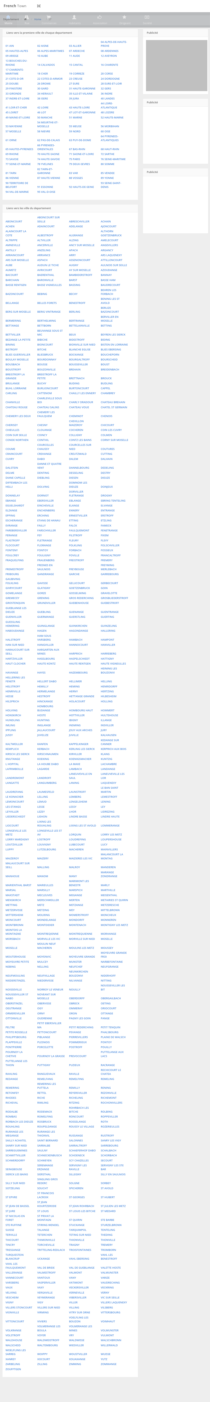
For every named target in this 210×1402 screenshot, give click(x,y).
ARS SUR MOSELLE (17, 272)
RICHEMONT (109, 1110)
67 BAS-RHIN (77, 161)
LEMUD (41, 814)
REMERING (12, 1100)
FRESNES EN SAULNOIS (45, 579)
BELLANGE (12, 315)
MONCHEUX (108, 927)
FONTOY (42, 562)
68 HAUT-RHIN (110, 161)
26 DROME (44, 96)
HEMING (74, 698)
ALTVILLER (44, 252)
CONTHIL (43, 452)
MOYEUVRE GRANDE (82, 969)
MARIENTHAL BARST (18, 897)
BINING (10, 357)
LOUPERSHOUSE (111, 851)
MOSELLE (107, 951)
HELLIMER (75, 694)
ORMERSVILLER (15, 1025)
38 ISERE (42, 111)
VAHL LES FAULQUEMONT (16, 1278)
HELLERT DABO (46, 694)
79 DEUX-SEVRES (79, 176)
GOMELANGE (14, 605)
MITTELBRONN (110, 922)
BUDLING (107, 395)
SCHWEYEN (44, 1172)
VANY (72, 1290)
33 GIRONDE (13, 106)
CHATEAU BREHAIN (113, 414)
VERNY (105, 1305)
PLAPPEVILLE (14, 1054)
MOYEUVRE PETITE (17, 974)
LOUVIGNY (44, 857)
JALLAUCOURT (46, 742)
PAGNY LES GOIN (80, 1030)
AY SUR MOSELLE (80, 282)
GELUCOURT (77, 595)
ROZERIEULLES (110, 1139)
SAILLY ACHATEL (16, 1152)
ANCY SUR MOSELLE (81, 257)
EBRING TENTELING (113, 513)
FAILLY (41, 538)
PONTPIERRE (14, 1059)
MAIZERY (42, 870)
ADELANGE (76, 238)
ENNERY (74, 523)
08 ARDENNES (110, 63)
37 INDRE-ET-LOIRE (17, 111)
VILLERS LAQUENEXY (114, 1315)
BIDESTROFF (76, 352)
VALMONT (75, 1285)
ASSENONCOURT (79, 272)
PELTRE (10, 1039)
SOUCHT (42, 1200)
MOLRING (43, 927)
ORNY (41, 1025)
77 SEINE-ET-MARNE (18, 176)
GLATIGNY (43, 600)
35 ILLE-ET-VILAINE (81, 106)
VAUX (9, 1300)
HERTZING (107, 703)
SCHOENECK (77, 1168)
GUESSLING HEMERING (13, 636)
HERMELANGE (46, 703)
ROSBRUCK (44, 1134)
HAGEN (41, 643)
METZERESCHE (110, 917)
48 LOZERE (107, 124)
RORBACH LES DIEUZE (19, 1134)
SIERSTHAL (44, 1186)
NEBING (11, 979)
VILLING (74, 1320)
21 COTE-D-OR (15, 91)
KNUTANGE (13, 771)
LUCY (104, 857)
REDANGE (12, 1091)
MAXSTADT (13, 907)
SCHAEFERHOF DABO (82, 1162)
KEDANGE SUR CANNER (110, 754)
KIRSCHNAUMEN (47, 766)
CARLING (11, 405)
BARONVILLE (45, 292)
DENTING (43, 485)
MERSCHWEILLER (48, 912)
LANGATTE (12, 795)
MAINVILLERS (109, 861)
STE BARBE (107, 1232)
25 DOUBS (12, 96)
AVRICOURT (44, 282)
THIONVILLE (76, 1252)
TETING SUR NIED (80, 1247)
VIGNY (9, 1315)
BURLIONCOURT (47, 400)
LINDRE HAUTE (110, 829)
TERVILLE (11, 1247)
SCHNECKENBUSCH (49, 1168)
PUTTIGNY (43, 1077)
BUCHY (41, 395)
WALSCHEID (13, 1357)
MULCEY (42, 974)
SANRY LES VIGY (111, 1152)
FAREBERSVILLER (16, 542)
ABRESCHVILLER (79, 233)
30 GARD (42, 101)
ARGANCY (107, 262)
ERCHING (43, 528)
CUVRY (10, 471)
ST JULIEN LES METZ (113, 1218)
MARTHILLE (108, 902)
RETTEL (41, 1105)
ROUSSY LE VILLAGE (81, 1139)
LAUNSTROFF (77, 804)
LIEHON (42, 829)
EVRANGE (12, 538)
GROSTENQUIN (15, 615)
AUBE (9, 277)
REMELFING (76, 1091)
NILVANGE (75, 993)
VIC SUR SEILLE (110, 1310)
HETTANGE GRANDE (81, 708)
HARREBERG (108, 666)
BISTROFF (12, 362)
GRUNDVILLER (46, 615)
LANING (74, 795)
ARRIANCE (43, 267)
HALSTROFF (13, 652)
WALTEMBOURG (47, 1357)
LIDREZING (108, 824)
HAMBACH (75, 652)
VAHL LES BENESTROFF (109, 1269)
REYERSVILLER (78, 1105)
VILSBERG (107, 1320)
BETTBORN (44, 338)
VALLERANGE (14, 1285)
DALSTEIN (12, 480)
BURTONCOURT (79, 400)
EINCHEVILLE (45, 518)
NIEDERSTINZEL (15, 993)
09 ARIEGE (12, 68)
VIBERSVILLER (77, 1310)
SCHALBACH (108, 1162)
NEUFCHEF (75, 979)
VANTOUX (43, 1290)
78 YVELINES (45, 176)
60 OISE (105, 143)
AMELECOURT (109, 252)
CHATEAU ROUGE (17, 419)
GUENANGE (76, 624)
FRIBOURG (12, 586)
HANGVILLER (45, 657)
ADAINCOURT (46, 238)
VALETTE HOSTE (111, 1280)
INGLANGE (44, 737)
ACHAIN (106, 233)
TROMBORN (108, 1262)
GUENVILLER (13, 629)
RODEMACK (44, 1124)
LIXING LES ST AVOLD (82, 838)
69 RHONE (12, 166)
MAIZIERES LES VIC (80, 870)
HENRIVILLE (13, 703)
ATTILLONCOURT (111, 272)
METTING (11, 917)
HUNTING (43, 732)
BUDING (74, 395)
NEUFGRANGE (110, 979)
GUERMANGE (45, 629)
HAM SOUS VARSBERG (44, 650)
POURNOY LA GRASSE (51, 1068)
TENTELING (108, 1242)
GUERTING (107, 629)
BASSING (74, 297)
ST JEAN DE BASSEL (17, 1218)
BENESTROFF (77, 315)
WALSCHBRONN (111, 1352)
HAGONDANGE (78, 643)
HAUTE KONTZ (46, 676)
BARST (73, 292)
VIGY (40, 1315)
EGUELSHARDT (15, 518)
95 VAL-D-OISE (46, 204)
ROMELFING (45, 1129)
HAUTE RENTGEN (80, 676)
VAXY (40, 1300)
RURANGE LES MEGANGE (14, 1146)
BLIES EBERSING (111, 362)
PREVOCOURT (77, 1068)
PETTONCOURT (46, 1044)
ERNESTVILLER (78, 528)
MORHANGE (108, 946)
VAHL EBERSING (79, 1271)
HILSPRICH (12, 713)
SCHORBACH (109, 1168)
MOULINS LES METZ (81, 960)
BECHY (73, 306)
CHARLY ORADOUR (81, 414)
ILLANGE (106, 732)
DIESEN (73, 490)
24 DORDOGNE (110, 91)
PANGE (105, 1030)
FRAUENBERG (45, 572)
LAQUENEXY (108, 795)
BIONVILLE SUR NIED (82, 357)
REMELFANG (45, 1091)
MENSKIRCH (13, 912)
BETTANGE (12, 338)
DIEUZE (105, 490)
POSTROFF (75, 1059)
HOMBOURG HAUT (81, 722)
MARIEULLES (45, 897)
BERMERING (13, 333)
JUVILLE (74, 747)
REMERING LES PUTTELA (46, 1098)
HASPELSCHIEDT (79, 671)
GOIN (104, 600)
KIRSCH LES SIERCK (17, 766)
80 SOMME (108, 176)
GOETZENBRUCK (79, 600)
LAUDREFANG (14, 804)
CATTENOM (44, 405)
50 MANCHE (44, 130)
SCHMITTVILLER (16, 1168)
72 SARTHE (108, 166)
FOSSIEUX (107, 562)
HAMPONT (107, 652)
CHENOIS (106, 428)
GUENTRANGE (110, 624)
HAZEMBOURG (78, 685)
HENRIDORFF (109, 698)
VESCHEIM (12, 1310)
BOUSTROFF (13, 382)
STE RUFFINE (13, 1237)
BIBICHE (42, 352)
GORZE (41, 605)
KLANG (105, 766)
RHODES (11, 1110)
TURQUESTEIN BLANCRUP (15, 1269)
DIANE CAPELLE (15, 490)
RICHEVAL (12, 1115)
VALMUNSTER (109, 1285)
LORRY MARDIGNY (17, 851)
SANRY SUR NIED (16, 1158)
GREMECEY (12, 610)
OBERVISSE (44, 1015)
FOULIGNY (44, 567)
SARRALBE (43, 1158)
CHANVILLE (13, 414)
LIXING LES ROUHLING (44, 836)
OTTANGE (107, 1025)
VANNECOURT (15, 1290)
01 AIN (10, 58)
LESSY (72, 819)
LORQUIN (75, 847)
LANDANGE (108, 781)
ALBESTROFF (45, 247)
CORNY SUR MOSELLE (114, 452)
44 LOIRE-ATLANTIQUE (109, 118)
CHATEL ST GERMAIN (114, 419)
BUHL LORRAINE (16, 400)
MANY (73, 888)
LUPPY (10, 861)
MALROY (74, 879)
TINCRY (10, 1257)
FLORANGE (44, 557)
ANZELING (43, 262)
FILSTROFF (75, 547)
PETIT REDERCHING (81, 1039)
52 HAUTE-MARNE (112, 130)
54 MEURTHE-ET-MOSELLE (47, 136)
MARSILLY (43, 902)
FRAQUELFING (15, 572)
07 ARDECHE (77, 63)
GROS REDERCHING (81, 610)
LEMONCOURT (15, 814)
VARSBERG (12, 1295)
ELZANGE (11, 523)
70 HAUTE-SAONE (48, 166)
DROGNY (106, 508)
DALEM (73, 471)
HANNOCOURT (78, 657)
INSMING (75, 737)
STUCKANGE (76, 1237)
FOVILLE (74, 567)
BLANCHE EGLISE (79, 362)
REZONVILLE (109, 1105)
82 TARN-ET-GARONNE (45, 183)
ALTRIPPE (12, 252)
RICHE (41, 1110)
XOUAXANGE (77, 1371)
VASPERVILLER (46, 1295)
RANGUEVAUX (46, 1086)
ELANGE (74, 518)
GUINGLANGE (46, 638)
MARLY (105, 897)
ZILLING (42, 1376)
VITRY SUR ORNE (79, 1324)
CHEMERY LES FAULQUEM (46, 426)
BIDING (105, 352)
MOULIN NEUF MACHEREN (46, 958)
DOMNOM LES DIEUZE (78, 497)
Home (38, 31)
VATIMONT (76, 1295)
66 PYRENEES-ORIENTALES (46, 159)
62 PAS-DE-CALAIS (48, 152)
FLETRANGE (44, 552)
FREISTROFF (76, 572)
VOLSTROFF (13, 1347)
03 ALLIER (75, 58)
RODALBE (12, 1124)
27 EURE (74, 96)
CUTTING (106, 466)
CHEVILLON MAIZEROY (76, 435)
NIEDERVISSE (45, 993)
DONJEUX (107, 499)
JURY (104, 742)
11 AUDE (74, 68)
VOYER (41, 1347)
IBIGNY (73, 732)
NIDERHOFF (108, 988)
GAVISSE (42, 595)
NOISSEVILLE (14, 1002)
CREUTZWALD (77, 466)
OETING (106, 1015)
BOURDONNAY (46, 372)
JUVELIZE (42, 747)
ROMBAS (11, 1129)
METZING (43, 922)
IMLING (10, 737)
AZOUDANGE (109, 282)
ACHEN (10, 238)
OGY (40, 1020)
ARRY (72, 267)
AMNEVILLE (13, 257)
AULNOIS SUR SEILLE (114, 277)
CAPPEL (105, 400)
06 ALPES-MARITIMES (50, 63)
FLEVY (104, 552)
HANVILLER (108, 657)
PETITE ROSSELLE (16, 1044)
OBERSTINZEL (14, 1015)
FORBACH (75, 562)
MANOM (42, 888)
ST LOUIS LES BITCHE (82, 1223)
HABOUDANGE (15, 643)
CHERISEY (12, 437)
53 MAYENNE (14, 138)
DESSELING (76, 485)
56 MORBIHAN (110, 138)
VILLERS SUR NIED (48, 1320)
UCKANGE (43, 1271)
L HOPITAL (12, 776)
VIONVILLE (12, 1324)
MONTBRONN (14, 937)
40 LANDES (108, 111)
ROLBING (107, 1124)
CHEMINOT (76, 428)
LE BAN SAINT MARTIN (109, 802)
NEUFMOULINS (15, 988)
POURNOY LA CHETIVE (14, 1066)
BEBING (42, 306)
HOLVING (12, 722)
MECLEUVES (44, 907)
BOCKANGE (76, 367)
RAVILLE (74, 1086)
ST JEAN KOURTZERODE (46, 1216)
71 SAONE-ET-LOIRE (81, 166)
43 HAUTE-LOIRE (79, 120)
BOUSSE (42, 377)
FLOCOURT (12, 557)
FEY (39, 547)
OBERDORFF (76, 1011)
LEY (103, 819)
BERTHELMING (46, 333)
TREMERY (107, 1257)
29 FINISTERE (14, 101)
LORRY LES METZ (111, 847)
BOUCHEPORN (110, 367)
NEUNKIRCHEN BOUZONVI (78, 986)
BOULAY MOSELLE (17, 372)
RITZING (74, 1115)
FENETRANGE (109, 542)
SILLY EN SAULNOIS (113, 1186)
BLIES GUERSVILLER (18, 367)
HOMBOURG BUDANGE (45, 720)
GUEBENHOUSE (79, 615)
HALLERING (108, 643)
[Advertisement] (176, 77)
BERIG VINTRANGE (49, 324)
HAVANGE (12, 685)
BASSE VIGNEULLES (49, 297)
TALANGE (43, 1242)
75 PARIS (74, 171)
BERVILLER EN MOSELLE (110, 331)
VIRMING (43, 1324)
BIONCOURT (45, 357)
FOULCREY (12, 567)
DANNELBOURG (79, 480)
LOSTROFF (43, 851)
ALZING (74, 252)
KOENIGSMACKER (80, 771)
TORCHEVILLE (46, 1257)
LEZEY (41, 824)
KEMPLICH (12, 761)
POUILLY (106, 1059)
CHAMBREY (108, 405)
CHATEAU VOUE (79, 419)
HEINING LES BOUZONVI (109, 683)
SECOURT (107, 1172)
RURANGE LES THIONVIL (46, 1146)
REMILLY (74, 1100)
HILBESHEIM (109, 708)
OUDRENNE (44, 1030)
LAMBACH (75, 781)
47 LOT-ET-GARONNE (82, 124)
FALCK (73, 538)
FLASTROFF (13, 552)
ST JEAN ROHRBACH (81, 1218)
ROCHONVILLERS (111, 1115)
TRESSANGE (13, 1262)
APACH (73, 262)
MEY (71, 922)
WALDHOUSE (14, 1352)
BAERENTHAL (45, 287)
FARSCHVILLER (46, 542)
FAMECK (106, 538)
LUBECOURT (76, 857)
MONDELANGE (46, 932)
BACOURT (12, 287)
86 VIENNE (12, 190)
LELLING (42, 809)
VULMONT (107, 1347)
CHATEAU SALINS (48, 419)
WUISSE (105, 1366)
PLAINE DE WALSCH (113, 1049)
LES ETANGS (13, 819)
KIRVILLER (75, 766)
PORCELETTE (45, 1059)
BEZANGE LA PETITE (18, 352)
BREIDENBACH (110, 382)
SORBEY (106, 1195)
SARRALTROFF (78, 1158)
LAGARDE (43, 781)
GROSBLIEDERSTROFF (114, 610)
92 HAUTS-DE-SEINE (81, 199)
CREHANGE (44, 466)
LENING (106, 814)
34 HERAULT (45, 106)
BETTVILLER (13, 347)
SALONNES (76, 1152)
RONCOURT (76, 1129)
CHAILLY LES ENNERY (82, 405)
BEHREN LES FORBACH (108, 304)
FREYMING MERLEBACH (109, 579)
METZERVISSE (14, 922)
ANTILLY (11, 262)
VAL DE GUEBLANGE (81, 1280)
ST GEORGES (77, 1209)
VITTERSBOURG (110, 1324)
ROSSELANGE (77, 1134)
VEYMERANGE (46, 1310)
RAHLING (11, 1086)
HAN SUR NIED (15, 657)
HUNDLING (13, 732)
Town (15, 5)
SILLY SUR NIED (15, 1195)
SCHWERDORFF (15, 1172)
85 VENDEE (108, 185)
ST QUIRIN (75, 1232)
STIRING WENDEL (48, 1237)
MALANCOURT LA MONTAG (112, 868)
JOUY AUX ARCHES (80, 742)
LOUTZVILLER (14, 857)
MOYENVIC (44, 969)
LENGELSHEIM (78, 814)
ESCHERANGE (14, 532)
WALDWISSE (76, 1352)
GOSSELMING (77, 605)
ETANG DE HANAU (48, 532)
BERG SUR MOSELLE (18, 324)
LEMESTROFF (109, 809)
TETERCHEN (44, 1247)
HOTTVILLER (76, 727)
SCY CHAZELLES (79, 1172)
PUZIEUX (74, 1077)
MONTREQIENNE (47, 946)
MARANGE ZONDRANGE (109, 886)
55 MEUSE (75, 138)
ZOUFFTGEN (13, 1381)
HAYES (41, 685)
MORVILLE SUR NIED (82, 951)
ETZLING (106, 532)
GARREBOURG (110, 586)
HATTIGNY (107, 671)
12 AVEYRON (109, 68)
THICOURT (12, 1252)
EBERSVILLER (45, 513)
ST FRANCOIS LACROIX (45, 1207)
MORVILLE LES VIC (48, 951)
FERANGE (11, 547)
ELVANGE (107, 518)
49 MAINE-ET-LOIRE (18, 130)
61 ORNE (11, 152)
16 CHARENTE (109, 77)
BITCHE (41, 362)
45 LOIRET (12, 124)
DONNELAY (13, 508)
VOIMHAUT (108, 1333)
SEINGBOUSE (14, 1181)
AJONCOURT (109, 238)
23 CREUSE (75, 91)
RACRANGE (108, 1077)
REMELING (107, 1091)
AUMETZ (11, 282)
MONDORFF (76, 932)
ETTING (73, 532)
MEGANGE (75, 907)
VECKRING (107, 1300)
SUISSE (10, 1242)
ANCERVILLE (45, 257)
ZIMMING (75, 1376)
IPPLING (11, 742)
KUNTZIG (106, 771)
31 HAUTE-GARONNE (82, 101)
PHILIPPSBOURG (16, 1049)
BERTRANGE (76, 333)
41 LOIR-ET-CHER (16, 120)
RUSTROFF (107, 1148)
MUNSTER (75, 974)
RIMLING (42, 1115)
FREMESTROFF (15, 581)
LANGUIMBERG (46, 795)
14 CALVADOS (46, 77)
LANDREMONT (15, 790)
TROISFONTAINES (80, 1262)
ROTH (104, 1134)
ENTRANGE (108, 523)
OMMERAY (75, 1020)
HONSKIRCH (13, 727)
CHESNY (42, 437)
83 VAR (73, 185)
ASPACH (42, 272)
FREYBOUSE (76, 581)
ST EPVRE (11, 1209)
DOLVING (43, 499)
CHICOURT (107, 437)
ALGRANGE (76, 247)
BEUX (72, 347)
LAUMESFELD (45, 804)
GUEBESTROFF (110, 615)
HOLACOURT (77, 713)
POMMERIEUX (78, 1054)
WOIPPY (42, 1366)
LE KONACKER (14, 809)
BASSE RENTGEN (16, 297)
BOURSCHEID (109, 372)
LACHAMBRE (109, 776)
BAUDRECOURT (110, 297)
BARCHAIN (12, 292)
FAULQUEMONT (79, 542)
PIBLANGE (43, 1049)
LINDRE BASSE (78, 829)
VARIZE (105, 1290)
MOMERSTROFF (79, 927)
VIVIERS (42, 1333)
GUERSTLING (77, 629)
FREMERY (107, 572)
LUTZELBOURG (46, 861)
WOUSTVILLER (78, 1366)
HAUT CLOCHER (16, 676)
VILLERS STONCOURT (19, 1320)
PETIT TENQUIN (110, 1039)
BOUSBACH (13, 377)
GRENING (43, 610)
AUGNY (73, 277)
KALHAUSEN (109, 747)
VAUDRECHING (110, 1295)
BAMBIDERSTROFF (80, 287)
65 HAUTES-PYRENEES (19, 161)
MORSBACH (13, 951)
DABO (41, 471)
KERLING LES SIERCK (82, 761)
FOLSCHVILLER (110, 557)
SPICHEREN (76, 1200)
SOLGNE (74, 1195)
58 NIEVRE (43, 143)
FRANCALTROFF (111, 567)
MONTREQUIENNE (80, 946)
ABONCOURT (14, 233)
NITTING (106, 993)
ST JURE (10, 1223)
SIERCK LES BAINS (17, 1186)
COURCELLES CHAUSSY (45, 459)
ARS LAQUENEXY (111, 267)
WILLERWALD (109, 1357)
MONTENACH (77, 937)
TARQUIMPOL (77, 1242)
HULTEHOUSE (109, 727)
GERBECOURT (109, 595)
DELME (10, 485)
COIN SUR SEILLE (16, 447)
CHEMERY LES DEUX (18, 428)
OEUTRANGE (13, 1020)
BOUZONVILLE (46, 382)
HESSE (9, 708)
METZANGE (76, 917)
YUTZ (104, 1371)
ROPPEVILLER (109, 1129)
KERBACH (43, 761)
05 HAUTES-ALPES (17, 63)
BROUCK (106, 391)
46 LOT (41, 124)
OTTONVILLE (14, 1030)
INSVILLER (107, 737)
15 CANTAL (76, 77)
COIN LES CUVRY (111, 442)
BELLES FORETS (47, 315)
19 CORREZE (76, 86)
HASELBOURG (46, 671)
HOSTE (41, 727)
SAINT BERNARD (47, 1152)
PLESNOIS (43, 1054)
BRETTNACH (76, 391)
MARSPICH (75, 902)
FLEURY (74, 552)
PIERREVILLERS (78, 1049)
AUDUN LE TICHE (48, 277)
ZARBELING (13, 1376)
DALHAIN (107, 471)
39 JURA (74, 111)
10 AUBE (42, 68)
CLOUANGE (44, 442)
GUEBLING (44, 624)
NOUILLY (74, 1002)
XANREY (11, 1371)
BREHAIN (75, 382)
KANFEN (42, 756)
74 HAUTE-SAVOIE (48, 171)
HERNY (73, 703)
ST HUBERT (108, 1209)
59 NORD (75, 143)
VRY (71, 1347)
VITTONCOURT (15, 1333)
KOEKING (43, 771)
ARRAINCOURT (15, 267)
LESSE (41, 819)
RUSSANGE (76, 1148)
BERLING (74, 324)
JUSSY (9, 747)
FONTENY (12, 562)
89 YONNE (107, 190)
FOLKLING (75, 557)
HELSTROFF (13, 698)
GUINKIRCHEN (78, 638)
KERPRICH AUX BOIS (113, 761)
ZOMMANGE (109, 1376)
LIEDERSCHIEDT (15, 829)
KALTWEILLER (14, 756)
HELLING (106, 694)
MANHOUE (12, 888)
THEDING (106, 1247)
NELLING (42, 979)
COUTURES (108, 461)
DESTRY (105, 485)
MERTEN (74, 912)
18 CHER (42, 86)
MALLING (43, 879)
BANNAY (106, 287)
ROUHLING (13, 1139)
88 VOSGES (76, 190)
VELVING (11, 1305)
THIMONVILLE (46, 1252)
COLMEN (106, 447)
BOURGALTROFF (79, 372)
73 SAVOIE (12, 171)
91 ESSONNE (45, 199)
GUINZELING (109, 638)
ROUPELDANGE (47, 1139)
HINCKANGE (45, 713)
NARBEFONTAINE (112, 974)
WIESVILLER (76, 1357)
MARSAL (11, 902)
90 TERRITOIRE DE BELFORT (17, 197)
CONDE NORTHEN (17, 452)
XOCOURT (43, 1371)
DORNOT (43, 508)
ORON (73, 1025)
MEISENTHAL (109, 907)
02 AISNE (42, 58)
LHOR (72, 824)
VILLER (73, 1315)
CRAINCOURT (14, 466)
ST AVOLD (107, 1200)
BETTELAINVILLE (79, 338)
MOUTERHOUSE (16, 969)
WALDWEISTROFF (48, 1352)
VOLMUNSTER (110, 1342)
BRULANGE (13, 395)
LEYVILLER (12, 824)
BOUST (105, 377)
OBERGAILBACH (111, 1011)
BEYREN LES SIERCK (113, 347)
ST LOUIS (43, 1223)
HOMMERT (108, 722)
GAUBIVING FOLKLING (13, 593)
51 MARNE (75, 130)
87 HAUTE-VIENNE (48, 190)
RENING (106, 1100)
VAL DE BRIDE (46, 1280)
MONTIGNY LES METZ (114, 937)
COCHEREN (76, 442)
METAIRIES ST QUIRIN (114, 912)
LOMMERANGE (110, 838)
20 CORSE (107, 86)
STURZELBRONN (111, 1237)
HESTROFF (43, 708)
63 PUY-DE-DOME (80, 152)
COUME (10, 461)
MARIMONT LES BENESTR (79, 895)
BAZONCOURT (15, 306)
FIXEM (105, 547)
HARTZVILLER (14, 671)
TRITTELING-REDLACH (51, 1262)
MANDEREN (108, 879)
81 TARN (11, 185)
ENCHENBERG (46, 523)
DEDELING (107, 480)
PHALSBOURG (110, 1044)
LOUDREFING (77, 851)
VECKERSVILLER (79, 1300)
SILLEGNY (75, 1186)
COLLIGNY (75, 447)
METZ (40, 917)
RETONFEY (12, 1105)
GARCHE (74, 586)
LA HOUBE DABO (48, 776)
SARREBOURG (109, 1158)
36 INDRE (106, 106)
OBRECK (74, 1015)
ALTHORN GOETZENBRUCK (111, 245)
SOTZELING (13, 1200)
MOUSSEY (107, 960)
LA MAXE (74, 776)
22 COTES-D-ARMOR (50, 91)
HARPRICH (75, 666)
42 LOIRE (42, 120)
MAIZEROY (12, 870)
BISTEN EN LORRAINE (114, 357)
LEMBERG (75, 809)
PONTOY (106, 1054)
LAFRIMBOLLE (14, 781)
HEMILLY (42, 698)
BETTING (106, 338)
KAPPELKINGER (78, 756)
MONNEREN (108, 932)
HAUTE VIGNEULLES (113, 676)
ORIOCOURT (109, 1020)
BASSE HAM (108, 292)
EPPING (10, 528)
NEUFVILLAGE (46, 988)
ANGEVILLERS (109, 257)
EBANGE (11, 513)
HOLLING (107, 713)
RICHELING (76, 1110)
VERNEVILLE (76, 1305)
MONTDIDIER (45, 937)
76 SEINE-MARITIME (113, 171)
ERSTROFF (107, 528)
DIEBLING (43, 490)
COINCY (42, 447)
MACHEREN (76, 861)
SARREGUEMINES (16, 1162)
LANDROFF (44, 790)
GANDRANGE (45, 586)
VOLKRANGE (13, 1342)
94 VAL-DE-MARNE (17, 204)
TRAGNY (74, 1257)
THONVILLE (108, 1252)
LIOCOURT (12, 838)
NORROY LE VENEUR (50, 1002)
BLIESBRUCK (45, 367)
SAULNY (42, 1162)
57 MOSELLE (13, 143)
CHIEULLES (12, 442)
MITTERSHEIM (14, 927)
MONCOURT (13, 932)
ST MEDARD (108, 1223)
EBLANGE (75, 513)
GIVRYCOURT (14, 600)
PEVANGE (75, 1044)
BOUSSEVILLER (78, 377)
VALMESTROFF (46, 1285)
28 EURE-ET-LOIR (111, 96)
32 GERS (106, 101)
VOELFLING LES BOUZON (78, 1331)
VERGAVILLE (45, 1305)
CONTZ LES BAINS (80, 452)
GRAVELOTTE (109, 605)
